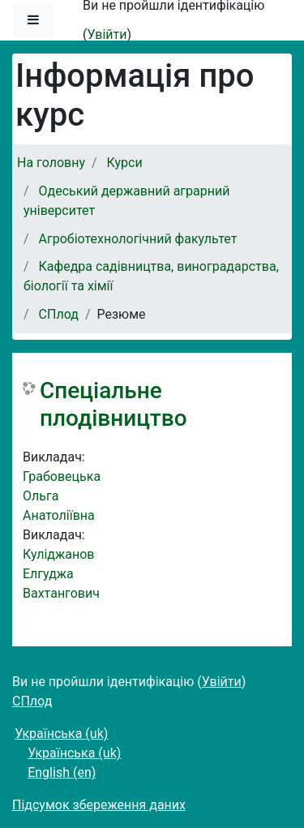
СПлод (59, 314)
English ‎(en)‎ (62, 772)
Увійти (106, 34)
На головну (51, 162)
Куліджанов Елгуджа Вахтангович (61, 574)
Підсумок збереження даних (99, 805)
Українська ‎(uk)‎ (61, 733)
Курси (125, 162)
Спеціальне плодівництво (113, 404)
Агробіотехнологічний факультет (138, 239)
